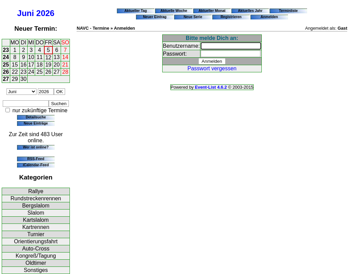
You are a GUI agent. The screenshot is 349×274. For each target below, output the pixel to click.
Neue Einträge (36, 123)
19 (48, 65)
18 (39, 65)
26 (6, 72)
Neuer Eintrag (154, 17)
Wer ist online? (35, 147)
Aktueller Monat (211, 11)
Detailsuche (36, 117)
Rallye (35, 191)
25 (6, 65)
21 (65, 65)
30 (23, 79)
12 (48, 57)
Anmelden (269, 17)
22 (15, 72)
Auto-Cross (35, 248)
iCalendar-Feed (36, 165)
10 (31, 57)
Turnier (35, 234)
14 (65, 57)
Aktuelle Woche (174, 11)
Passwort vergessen (212, 68)
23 (6, 50)
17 (31, 65)
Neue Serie (193, 17)
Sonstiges (36, 270)
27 (57, 72)
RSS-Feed (35, 159)
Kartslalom (36, 220)
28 (65, 72)
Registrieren (231, 17)
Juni (25, 13)
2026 (45, 13)
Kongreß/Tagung (36, 256)
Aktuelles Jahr (250, 11)
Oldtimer (36, 263)
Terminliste (288, 11)
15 (15, 65)
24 (6, 57)
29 (15, 79)
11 (39, 57)
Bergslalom (35, 205)
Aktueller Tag (135, 11)
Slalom (36, 213)
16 (23, 65)
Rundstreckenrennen (36, 198)
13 (57, 57)
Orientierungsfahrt (36, 241)
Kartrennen (35, 227)
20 (57, 65)
